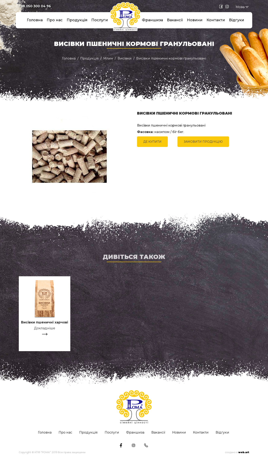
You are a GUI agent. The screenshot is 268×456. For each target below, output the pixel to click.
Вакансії (175, 20)
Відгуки (236, 20)
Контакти (216, 20)
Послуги (99, 20)
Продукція (77, 20)
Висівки (125, 58)
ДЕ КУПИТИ (152, 141)
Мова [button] (242, 7)
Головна (35, 20)
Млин (108, 58)
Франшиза (152, 20)
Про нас (55, 20)
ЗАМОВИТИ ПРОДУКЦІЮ (203, 141)
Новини (195, 20)
